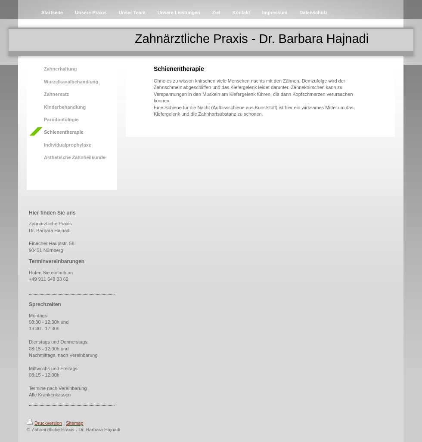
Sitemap (74, 423)
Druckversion (44, 423)
